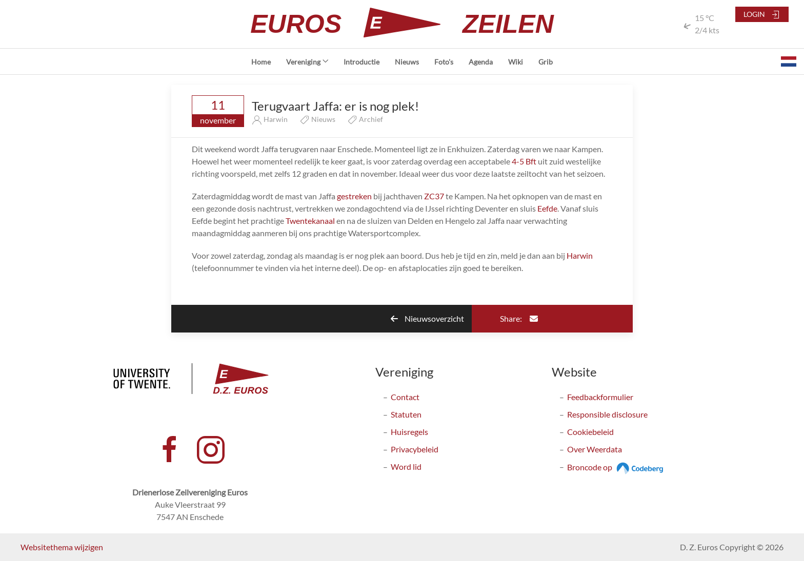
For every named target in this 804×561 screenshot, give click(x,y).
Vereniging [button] (307, 61)
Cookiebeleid (590, 432)
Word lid (406, 466)
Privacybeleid (414, 449)
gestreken (355, 196)
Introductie (361, 61)
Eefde (547, 208)
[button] (788, 61)
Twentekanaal (311, 220)
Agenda (481, 61)
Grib (545, 61)
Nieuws (407, 61)
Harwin (580, 255)
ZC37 (434, 196)
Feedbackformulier (600, 397)
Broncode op (616, 467)
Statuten (406, 414)
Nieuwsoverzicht (427, 318)
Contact (405, 397)
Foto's (443, 61)
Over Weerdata (594, 449)
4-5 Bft (525, 161)
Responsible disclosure (607, 414)
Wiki (515, 61)
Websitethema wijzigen (62, 547)
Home (261, 61)
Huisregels (409, 432)
